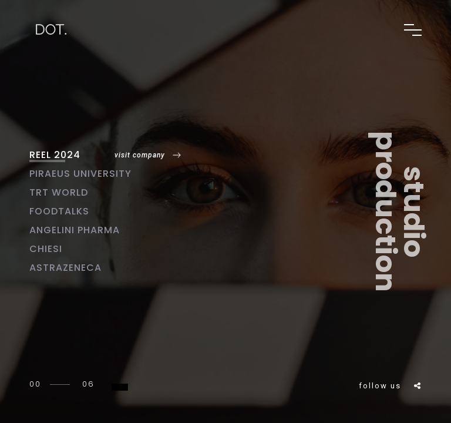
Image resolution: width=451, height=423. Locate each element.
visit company (140, 155)
